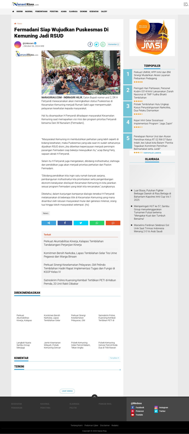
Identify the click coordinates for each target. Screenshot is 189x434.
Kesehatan (113, 11)
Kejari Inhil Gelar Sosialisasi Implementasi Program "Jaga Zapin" (155, 121)
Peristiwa (65, 11)
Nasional (33, 11)
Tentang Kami (75, 425)
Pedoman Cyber (91, 425)
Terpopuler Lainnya (152, 148)
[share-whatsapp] (102, 44)
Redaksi (116, 425)
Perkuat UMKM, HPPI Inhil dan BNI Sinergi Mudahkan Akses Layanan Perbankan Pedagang (156, 77)
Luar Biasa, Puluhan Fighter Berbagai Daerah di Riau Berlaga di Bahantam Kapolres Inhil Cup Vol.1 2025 (152, 190)
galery (125, 11)
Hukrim (21, 11)
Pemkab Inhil (105, 403)
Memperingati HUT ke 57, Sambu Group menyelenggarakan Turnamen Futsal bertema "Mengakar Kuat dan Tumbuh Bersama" (151, 207)
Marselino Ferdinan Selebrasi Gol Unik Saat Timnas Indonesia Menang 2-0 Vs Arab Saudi (151, 223)
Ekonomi (100, 11)
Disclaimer (106, 425)
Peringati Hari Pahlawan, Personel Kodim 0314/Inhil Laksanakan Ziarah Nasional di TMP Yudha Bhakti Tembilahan (155, 93)
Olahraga (88, 11)
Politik (73, 407)
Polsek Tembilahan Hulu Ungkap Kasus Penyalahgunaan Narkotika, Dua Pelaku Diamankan (155, 107)
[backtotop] (95, 397)
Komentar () (113, 44)
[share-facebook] (90, 44)
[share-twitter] (96, 44)
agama (76, 11)
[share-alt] (49, 223)
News (20, 23)
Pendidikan (16, 407)
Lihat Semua (67, 391)
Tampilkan (114, 358)
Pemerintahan (49, 11)
